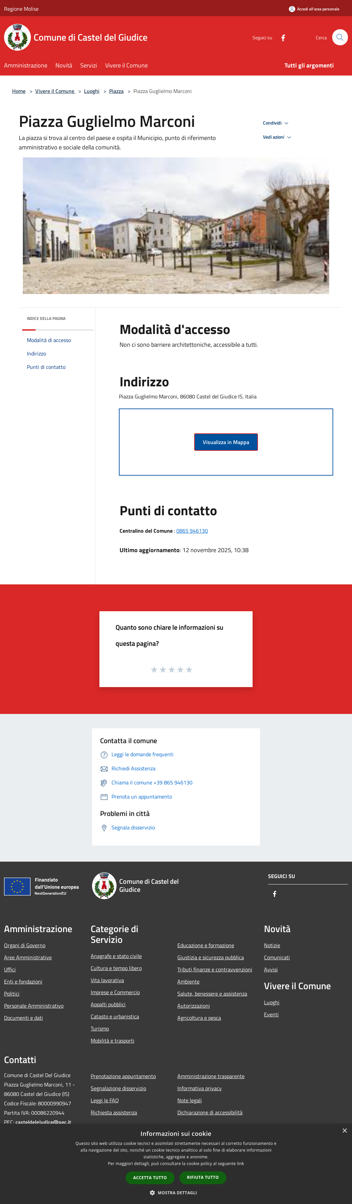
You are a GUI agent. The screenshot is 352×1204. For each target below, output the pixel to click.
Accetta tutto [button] (150, 1178)
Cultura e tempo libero (116, 968)
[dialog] (176, 1164)
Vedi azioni (278, 137)
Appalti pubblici (108, 1004)
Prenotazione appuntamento (123, 1076)
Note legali (189, 1100)
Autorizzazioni (193, 1006)
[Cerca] (340, 37)
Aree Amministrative (28, 957)
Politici (11, 994)
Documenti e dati (23, 1018)
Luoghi (91, 91)
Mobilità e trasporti (112, 1041)
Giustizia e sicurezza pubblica (210, 957)
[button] (176, 1192)
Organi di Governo (24, 945)
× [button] (344, 1131)
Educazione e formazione (205, 945)
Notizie (272, 945)
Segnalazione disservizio (118, 1088)
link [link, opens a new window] (240, 1163)
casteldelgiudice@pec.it (43, 1122)
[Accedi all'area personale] (314, 9)
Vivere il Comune (55, 91)
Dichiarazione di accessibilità (210, 1112)
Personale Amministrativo (33, 1006)
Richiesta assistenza (114, 1112)
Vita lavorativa (107, 980)
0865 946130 (192, 531)
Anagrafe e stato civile (116, 956)
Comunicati (277, 957)
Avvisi (271, 969)
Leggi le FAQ (105, 1100)
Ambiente (188, 981)
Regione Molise (21, 9)
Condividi (277, 123)
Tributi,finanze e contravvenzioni (214, 969)
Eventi (271, 1014)
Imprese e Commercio (115, 992)
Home (19, 91)
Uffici (10, 969)
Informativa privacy (199, 1088)
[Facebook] (280, 37)
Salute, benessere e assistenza (212, 994)
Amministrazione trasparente (211, 1076)
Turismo (100, 1028)
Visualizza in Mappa (226, 442)
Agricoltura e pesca (199, 1018)
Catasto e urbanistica (115, 1016)
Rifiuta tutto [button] (203, 1177)
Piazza (116, 91)
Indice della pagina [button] (46, 318)
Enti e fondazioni (23, 981)
